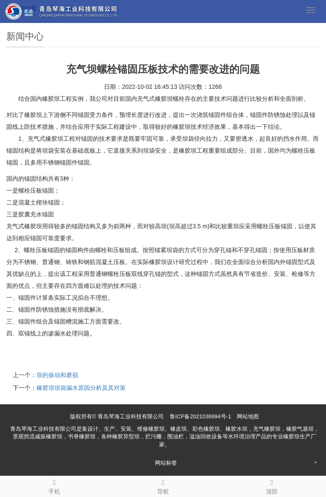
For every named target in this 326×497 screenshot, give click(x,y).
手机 (54, 485)
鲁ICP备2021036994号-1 (200, 416)
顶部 (271, 485)
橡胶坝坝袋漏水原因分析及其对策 (81, 387)
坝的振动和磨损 (57, 375)
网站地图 (248, 416)
